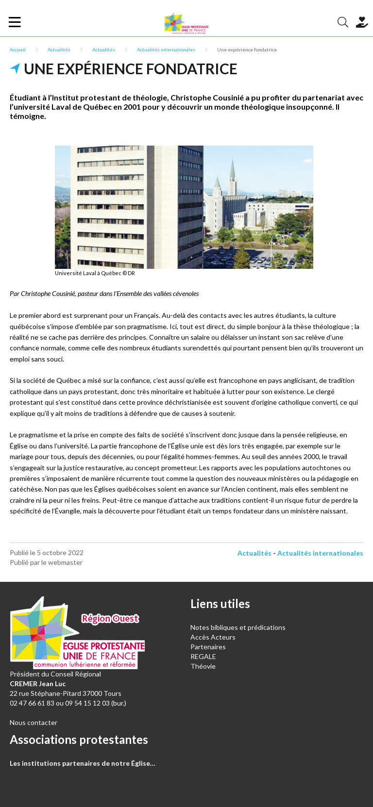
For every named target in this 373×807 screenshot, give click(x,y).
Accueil (18, 49)
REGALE (203, 656)
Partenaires (208, 646)
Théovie (203, 666)
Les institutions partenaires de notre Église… (82, 763)
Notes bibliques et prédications (238, 627)
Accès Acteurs (213, 637)
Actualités (59, 49)
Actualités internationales (166, 49)
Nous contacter (33, 722)
